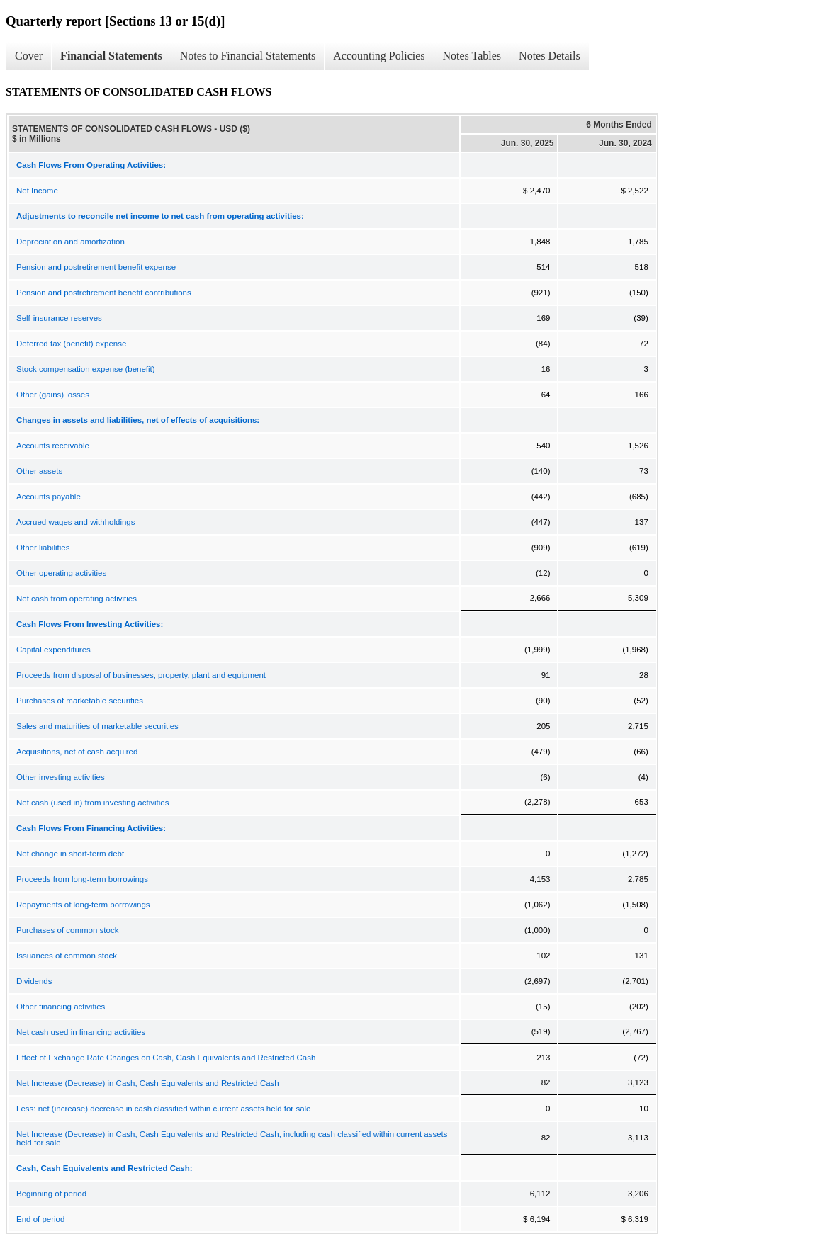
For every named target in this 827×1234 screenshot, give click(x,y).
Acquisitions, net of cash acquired (76, 751)
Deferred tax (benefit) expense (71, 343)
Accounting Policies (378, 56)
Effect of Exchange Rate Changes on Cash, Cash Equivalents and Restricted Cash (165, 1057)
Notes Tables (472, 56)
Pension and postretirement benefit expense (96, 267)
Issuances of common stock (66, 955)
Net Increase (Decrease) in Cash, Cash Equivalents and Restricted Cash (147, 1083)
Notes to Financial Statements (248, 56)
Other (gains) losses (52, 394)
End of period (40, 1219)
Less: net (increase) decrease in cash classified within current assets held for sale (163, 1108)
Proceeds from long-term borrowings (82, 879)
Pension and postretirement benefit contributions (103, 292)
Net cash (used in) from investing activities (92, 802)
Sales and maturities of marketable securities (97, 726)
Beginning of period (51, 1193)
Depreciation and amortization (70, 241)
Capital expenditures (53, 649)
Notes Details (549, 56)
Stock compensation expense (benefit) (85, 369)
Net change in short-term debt (70, 853)
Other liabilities (42, 547)
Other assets (39, 471)
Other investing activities (60, 777)
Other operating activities (61, 573)
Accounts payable (48, 496)
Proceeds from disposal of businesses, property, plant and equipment (141, 675)
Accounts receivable (52, 445)
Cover (29, 56)
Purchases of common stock (67, 930)
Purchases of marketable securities (79, 700)
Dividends (34, 981)
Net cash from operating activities (76, 598)
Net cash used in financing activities (80, 1032)
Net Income (37, 190)
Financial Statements (111, 56)
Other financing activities (60, 1006)
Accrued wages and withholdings (75, 522)
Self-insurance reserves (59, 318)
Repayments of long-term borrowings (83, 904)
